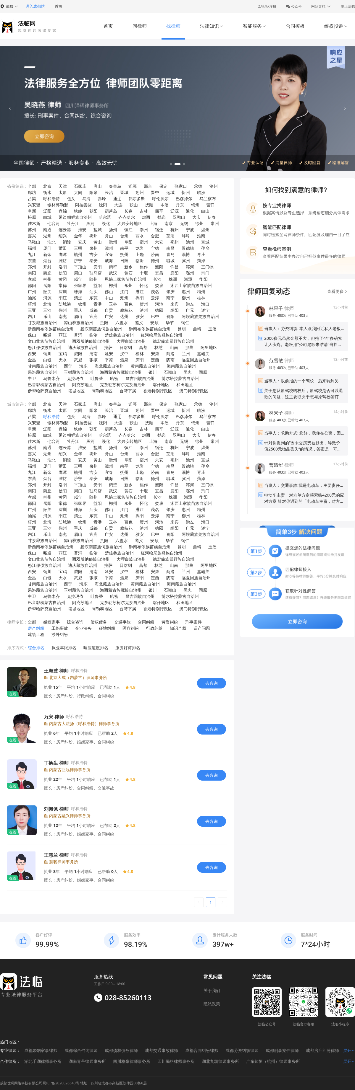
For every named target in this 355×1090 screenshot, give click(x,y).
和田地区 (184, 384)
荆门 (205, 273)
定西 (155, 360)
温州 (205, 229)
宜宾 (93, 316)
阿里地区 (209, 347)
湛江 (139, 291)
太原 (63, 192)
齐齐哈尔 (126, 217)
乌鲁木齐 (51, 378)
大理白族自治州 (131, 341)
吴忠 (187, 372)
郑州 (32, 267)
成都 (93, 310)
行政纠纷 (154, 628)
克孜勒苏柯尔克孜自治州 (123, 384)
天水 (63, 360)
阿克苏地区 (82, 384)
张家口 (181, 186)
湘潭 (188, 279)
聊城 (170, 260)
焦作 (144, 267)
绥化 (106, 223)
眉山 (78, 316)
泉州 (93, 248)
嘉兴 (32, 236)
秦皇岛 (115, 186)
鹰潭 (63, 254)
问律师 (140, 26)
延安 (109, 353)
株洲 (173, 279)
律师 (281, 308)
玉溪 (212, 329)
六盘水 (121, 322)
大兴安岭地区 (129, 223)
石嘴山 (170, 372)
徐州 (199, 223)
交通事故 (122, 622)
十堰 (144, 273)
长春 (128, 211)
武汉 (113, 273)
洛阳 (63, 267)
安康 (155, 353)
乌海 (86, 198)
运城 (170, 192)
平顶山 (80, 267)
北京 (47, 186)
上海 (153, 223)
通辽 (117, 198)
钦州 (82, 304)
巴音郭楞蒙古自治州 (46, 384)
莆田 (63, 248)
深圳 (63, 291)
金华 (78, 236)
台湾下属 (128, 391)
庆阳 (139, 360)
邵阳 (32, 285)
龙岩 (139, 248)
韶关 (47, 291)
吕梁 (32, 198)
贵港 (97, 304)
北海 (47, 304)
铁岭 (78, 211)
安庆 (82, 242)
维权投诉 (336, 26)
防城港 (65, 304)
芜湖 (170, 236)
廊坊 (32, 192)
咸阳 (78, 353)
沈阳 (103, 205)
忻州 (186, 192)
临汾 (201, 192)
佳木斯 (34, 223)
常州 (215, 223)
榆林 (139, 353)
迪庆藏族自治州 (82, 347)
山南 (174, 347)
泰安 (93, 260)
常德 (63, 285)
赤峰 (102, 198)
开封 (47, 267)
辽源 (174, 211)
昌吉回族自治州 (139, 378)
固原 (203, 372)
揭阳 (139, 298)
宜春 (109, 254)
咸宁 (78, 279)
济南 (155, 254)
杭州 (174, 229)
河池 (159, 304)
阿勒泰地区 (102, 391)
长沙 (157, 279)
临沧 (93, 335)
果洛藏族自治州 (42, 372)
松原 (32, 217)
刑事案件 (193, 622)
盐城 (97, 229)
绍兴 (63, 236)
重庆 (78, 310)
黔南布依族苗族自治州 (149, 329)
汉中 (124, 353)
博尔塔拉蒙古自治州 (180, 378)
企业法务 (83, 628)
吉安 (93, 254)
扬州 (113, 229)
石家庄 (80, 186)
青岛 (170, 254)
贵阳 (104, 322)
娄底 (159, 285)
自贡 (109, 310)
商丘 (47, 273)
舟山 (109, 236)
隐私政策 (212, 1003)
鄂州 (190, 273)
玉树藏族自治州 (78, 372)
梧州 (32, 304)
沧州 (213, 186)
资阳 (170, 316)
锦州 (195, 205)
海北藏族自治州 (109, 366)
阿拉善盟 (83, 205)
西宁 (68, 366)
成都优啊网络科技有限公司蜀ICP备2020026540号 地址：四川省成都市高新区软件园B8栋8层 (73, 1083)
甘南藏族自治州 (42, 366)
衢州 (93, 236)
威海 (109, 260)
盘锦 (63, 211)
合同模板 (295, 26)
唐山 (97, 186)
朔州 (139, 192)
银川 (153, 372)
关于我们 (212, 990)
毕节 (170, 322)
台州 (124, 236)
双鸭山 (179, 217)
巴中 (155, 316)
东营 (32, 260)
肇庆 (170, 291)
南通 (47, 229)
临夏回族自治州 (196, 360)
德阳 (159, 310)
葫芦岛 (111, 211)
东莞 (93, 298)
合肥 (155, 236)
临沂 (139, 260)
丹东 (180, 205)
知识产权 (178, 628)
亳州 (174, 242)
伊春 (212, 217)
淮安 (82, 229)
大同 (78, 192)
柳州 (186, 298)
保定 (163, 186)
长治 (109, 192)
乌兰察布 (207, 198)
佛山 (109, 291)
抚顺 (149, 205)
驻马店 (95, 273)
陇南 (170, 360)
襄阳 (174, 273)
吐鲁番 (97, 378)
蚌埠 (186, 236)
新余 (47, 254)
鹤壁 (113, 267)
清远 (78, 298)
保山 (32, 335)
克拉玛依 (75, 378)
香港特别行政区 (157, 391)
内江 (32, 316)
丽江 (63, 335)
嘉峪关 (203, 353)
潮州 (124, 298)
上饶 (139, 254)
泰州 (144, 229)
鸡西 (146, 217)
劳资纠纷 (170, 622)
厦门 (47, 248)
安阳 (97, 267)
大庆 (196, 217)
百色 (128, 304)
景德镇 (188, 248)
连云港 (65, 229)
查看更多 (337, 291)
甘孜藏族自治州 (42, 322)
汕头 (93, 291)
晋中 (155, 192)
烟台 (47, 260)
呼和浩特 (51, 198)
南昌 (170, 248)
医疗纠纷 (130, 628)
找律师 (173, 26)
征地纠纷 (107, 628)
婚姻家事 (51, 622)
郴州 (113, 285)
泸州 (144, 310)
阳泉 (93, 192)
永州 (128, 285)
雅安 (139, 316)
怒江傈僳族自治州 (44, 347)
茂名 (155, 291)
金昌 (32, 360)
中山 (109, 298)
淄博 (186, 254)
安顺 (154, 322)
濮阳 (159, 267)
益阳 (97, 285)
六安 (159, 242)
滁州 (113, 242)
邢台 (148, 186)
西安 (32, 353)
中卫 (32, 378)
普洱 (78, 335)
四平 (159, 211)
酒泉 (124, 360)
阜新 (32, 211)
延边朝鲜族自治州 (75, 217)
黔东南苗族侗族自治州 (101, 329)
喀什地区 (161, 384)
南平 (124, 248)
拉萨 (108, 347)
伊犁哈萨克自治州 (44, 391)
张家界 (80, 285)
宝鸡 (63, 353)
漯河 (190, 267)
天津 (63, 186)
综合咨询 (75, 622)
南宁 (170, 298)
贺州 (144, 304)
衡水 (47, 192)
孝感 (32, 279)
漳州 (109, 248)
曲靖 (197, 329)
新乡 (128, 267)
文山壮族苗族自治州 (46, 341)
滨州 (186, 260)
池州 (190, 242)
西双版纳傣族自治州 (90, 341)
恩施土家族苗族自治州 (125, 279)
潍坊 (63, 260)
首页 (58, 6)
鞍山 (134, 205)
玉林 (113, 304)
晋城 (124, 192)
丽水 (139, 236)
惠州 (186, 291)
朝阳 (93, 211)
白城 (47, 217)
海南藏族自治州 (181, 366)
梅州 (201, 291)
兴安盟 (34, 205)
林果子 (276, 308)
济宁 (78, 260)
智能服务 (254, 26)
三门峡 (207, 267)
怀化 (144, 285)
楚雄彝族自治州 (119, 335)
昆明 (182, 329)
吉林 (144, 211)
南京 (168, 223)
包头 (71, 198)
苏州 (32, 229)
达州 (124, 316)
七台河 (53, 223)
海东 (83, 366)
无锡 (184, 223)
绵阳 (174, 310)
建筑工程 (36, 634)
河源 (47, 298)
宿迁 (159, 229)
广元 (190, 310)
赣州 (78, 254)
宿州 (144, 242)
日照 (124, 260)
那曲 (189, 347)
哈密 (114, 378)
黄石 (128, 273)
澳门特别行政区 (193, 391)
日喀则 (126, 347)
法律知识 (211, 26)
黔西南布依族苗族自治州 (50, 329)
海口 (205, 304)
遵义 (139, 322)
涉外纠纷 (59, 634)
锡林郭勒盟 (57, 205)
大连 (118, 205)
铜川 (47, 353)
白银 (47, 360)
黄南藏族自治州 (145, 366)
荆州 (47, 279)
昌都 (143, 347)
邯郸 (132, 186)
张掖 (93, 360)
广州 (32, 291)
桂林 (201, 298)
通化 (190, 211)
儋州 (63, 310)
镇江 (128, 229)
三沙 (47, 310)
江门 (124, 291)
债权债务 (99, 622)
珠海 (78, 291)
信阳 (63, 273)
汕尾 (32, 298)
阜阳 (128, 242)
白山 (205, 211)
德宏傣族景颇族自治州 (173, 341)
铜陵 (67, 242)
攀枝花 (126, 310)
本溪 (164, 205)
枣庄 (201, 254)
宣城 (205, 242)
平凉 (109, 360)
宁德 (155, 248)
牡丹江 (73, 223)
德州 (155, 260)
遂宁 (205, 310)
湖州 (47, 236)
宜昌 (159, 273)
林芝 (158, 347)
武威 (78, 360)
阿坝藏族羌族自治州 (200, 316)
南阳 (32, 273)
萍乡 (205, 248)
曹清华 (276, 465)
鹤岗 (161, 217)
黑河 (90, 223)
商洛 (170, 353)
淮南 (201, 236)
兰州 (186, 353)
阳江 (63, 298)
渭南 (93, 353)
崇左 (190, 304)
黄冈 (63, 279)
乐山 (47, 316)
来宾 (174, 304)
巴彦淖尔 (184, 198)
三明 (78, 248)
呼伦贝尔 (160, 198)
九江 (32, 254)
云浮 (155, 298)
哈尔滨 (105, 217)
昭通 (47, 335)
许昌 (174, 267)
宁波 (190, 229)
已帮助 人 (298, 315)
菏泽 (201, 260)
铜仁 (185, 322)
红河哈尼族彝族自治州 (161, 335)
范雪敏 (276, 360)
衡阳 (203, 279)
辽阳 (47, 211)
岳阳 (47, 285)
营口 (210, 205)
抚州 (124, 254)
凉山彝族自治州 (78, 322)
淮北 (51, 242)
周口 (78, 273)
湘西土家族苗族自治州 (191, 285)
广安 (109, 316)
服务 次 (278, 315)
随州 (93, 279)
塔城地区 (76, 391)
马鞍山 (34, 242)
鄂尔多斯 (136, 198)
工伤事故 (59, 628)
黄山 (97, 242)
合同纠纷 (146, 622)
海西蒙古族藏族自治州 (120, 372)
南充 (63, 316)
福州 (32, 248)
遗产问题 (201, 628)
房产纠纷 (36, 628)
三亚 (32, 310)
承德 (198, 186)
